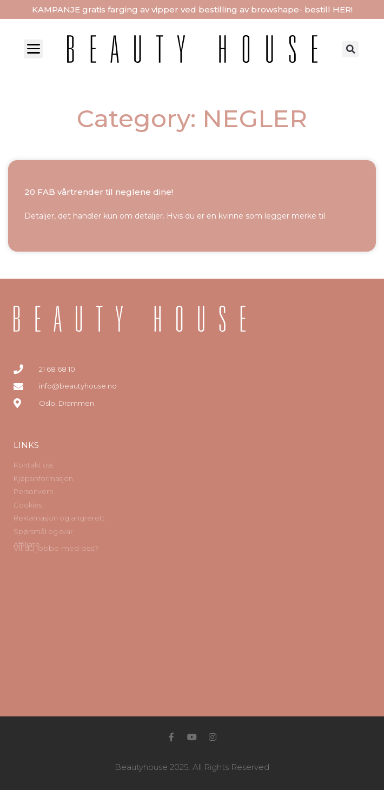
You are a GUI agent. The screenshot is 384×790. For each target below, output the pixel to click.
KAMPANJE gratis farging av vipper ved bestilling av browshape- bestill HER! (192, 9)
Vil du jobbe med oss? (56, 548)
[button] (350, 49)
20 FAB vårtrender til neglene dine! (98, 192)
